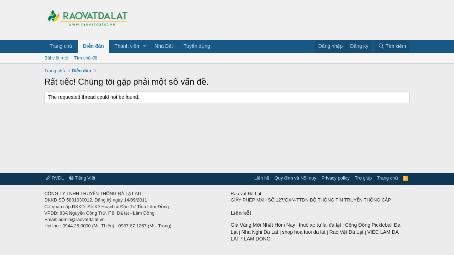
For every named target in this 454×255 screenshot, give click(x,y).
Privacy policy (335, 178)
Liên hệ (261, 178)
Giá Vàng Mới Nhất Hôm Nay (263, 225)
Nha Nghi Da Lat (260, 232)
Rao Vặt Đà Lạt (347, 232)
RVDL (55, 178)
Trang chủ (61, 46)
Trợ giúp (363, 178)
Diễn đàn (93, 46)
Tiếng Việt (82, 178)
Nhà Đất (164, 46)
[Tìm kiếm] (392, 46)
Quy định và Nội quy (295, 178)
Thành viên (127, 46)
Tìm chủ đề (86, 58)
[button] (144, 46)
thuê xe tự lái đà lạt (321, 225)
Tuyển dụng (197, 46)
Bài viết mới (56, 58)
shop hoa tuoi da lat (304, 232)
